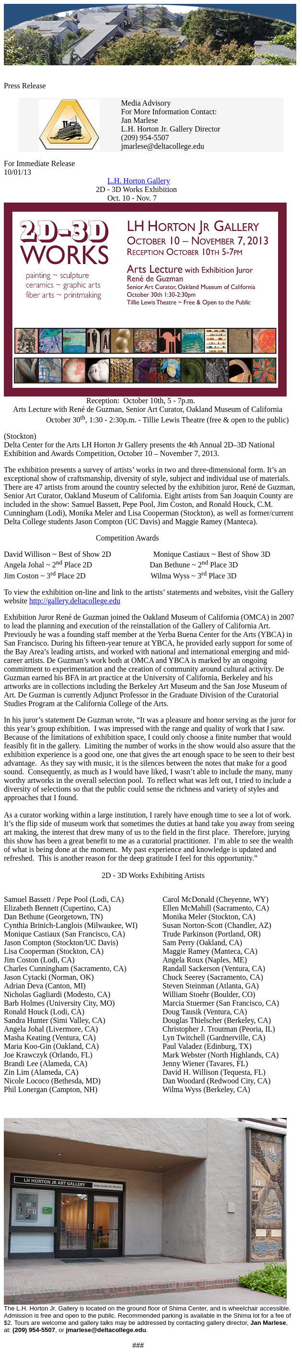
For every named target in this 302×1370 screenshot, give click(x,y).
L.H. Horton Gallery (138, 181)
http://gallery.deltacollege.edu (74, 601)
